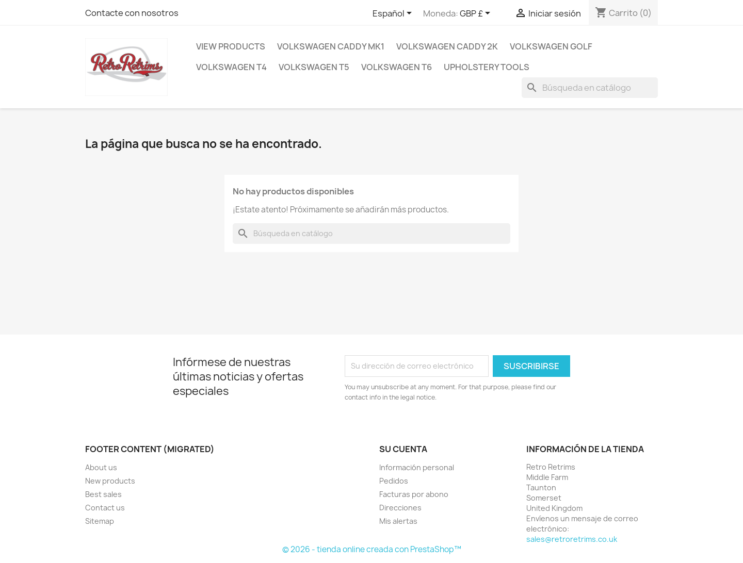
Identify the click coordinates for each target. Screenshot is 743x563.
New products (110, 481)
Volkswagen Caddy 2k (447, 46)
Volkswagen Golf (551, 46)
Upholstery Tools (486, 67)
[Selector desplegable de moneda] (477, 14)
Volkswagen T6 (396, 67)
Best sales (103, 494)
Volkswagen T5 (314, 67)
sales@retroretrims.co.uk (571, 539)
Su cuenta (403, 449)
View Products (230, 46)
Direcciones (400, 507)
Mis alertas (398, 521)
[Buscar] (590, 87)
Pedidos (393, 481)
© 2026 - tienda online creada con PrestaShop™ (371, 549)
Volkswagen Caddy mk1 (330, 46)
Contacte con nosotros (132, 13)
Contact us (105, 507)
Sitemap (99, 521)
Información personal (416, 467)
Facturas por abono (413, 494)
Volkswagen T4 (231, 67)
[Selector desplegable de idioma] (394, 14)
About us (101, 467)
